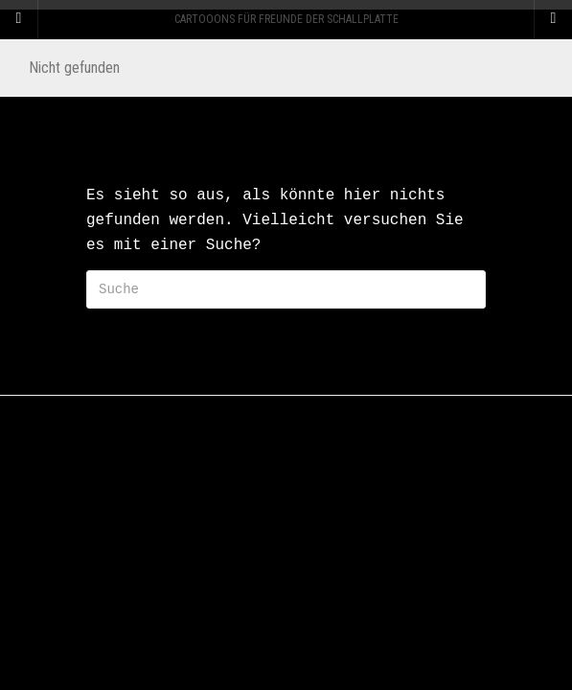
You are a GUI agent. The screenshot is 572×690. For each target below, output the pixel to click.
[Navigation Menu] (553, 19)
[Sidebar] (19, 19)
